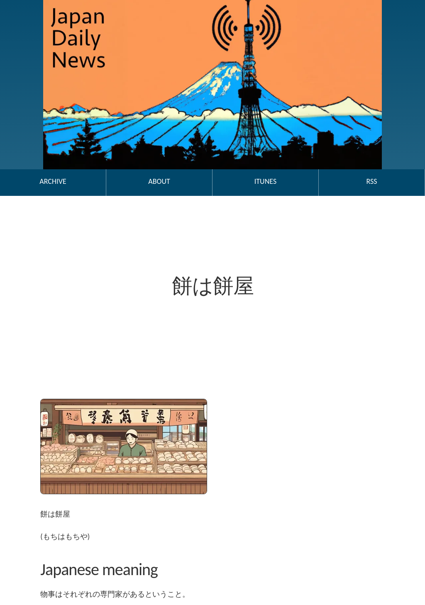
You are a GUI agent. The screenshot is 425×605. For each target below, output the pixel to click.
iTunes (265, 181)
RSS (371, 181)
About (159, 181)
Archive (52, 181)
